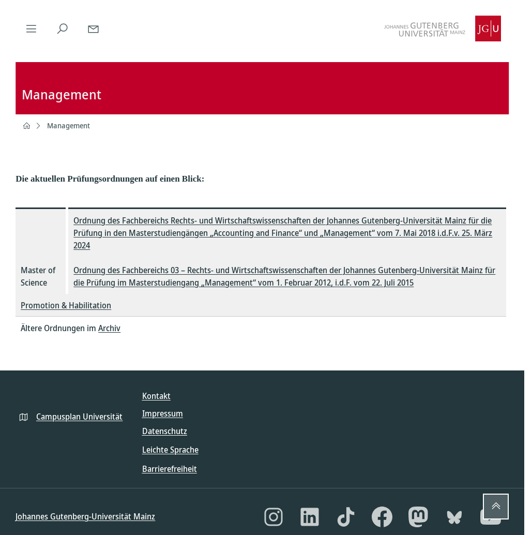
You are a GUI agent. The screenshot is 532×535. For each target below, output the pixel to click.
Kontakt (156, 396)
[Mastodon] (418, 517)
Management (68, 125)
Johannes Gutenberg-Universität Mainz (85, 516)
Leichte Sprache (170, 449)
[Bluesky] (454, 517)
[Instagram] (273, 517)
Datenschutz (164, 431)
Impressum (162, 413)
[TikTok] (346, 517)
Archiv (109, 328)
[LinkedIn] (309, 517)
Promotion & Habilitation (66, 305)
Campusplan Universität (79, 416)
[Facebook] (382, 517)
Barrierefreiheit (169, 468)
